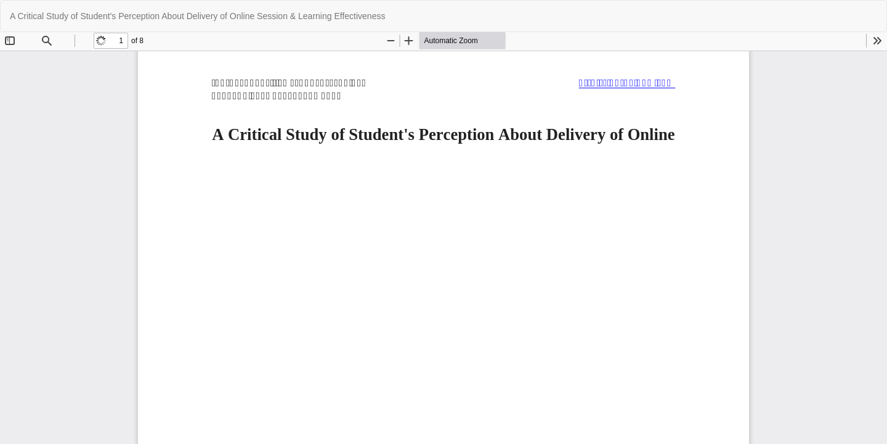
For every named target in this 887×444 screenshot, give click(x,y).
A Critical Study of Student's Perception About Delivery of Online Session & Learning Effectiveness (197, 16)
